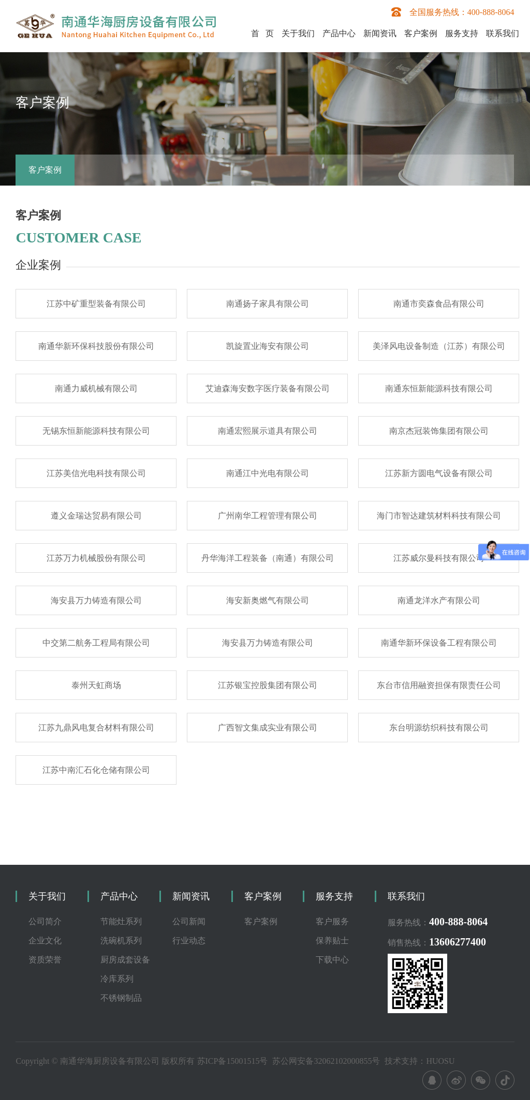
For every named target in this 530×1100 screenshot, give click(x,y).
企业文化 (45, 940)
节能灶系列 (121, 921)
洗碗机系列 (121, 940)
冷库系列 (117, 978)
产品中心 (119, 896)
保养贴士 (332, 940)
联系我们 (502, 33)
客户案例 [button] (420, 33)
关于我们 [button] (298, 33)
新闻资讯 (191, 896)
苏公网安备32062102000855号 (326, 1061)
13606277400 (457, 942)
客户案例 (45, 169)
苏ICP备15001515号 (232, 1061)
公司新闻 (188, 921)
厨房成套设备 (125, 959)
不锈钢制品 (121, 998)
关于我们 (47, 896)
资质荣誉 (45, 959)
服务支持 (334, 896)
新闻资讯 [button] (379, 33)
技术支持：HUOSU (419, 1061)
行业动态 (188, 940)
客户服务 (332, 921)
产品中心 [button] (339, 33)
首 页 (262, 33)
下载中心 (332, 959)
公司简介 (45, 921)
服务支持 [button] (461, 33)
